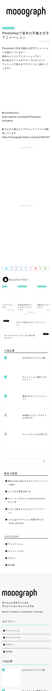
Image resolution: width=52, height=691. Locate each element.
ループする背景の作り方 (19, 430)
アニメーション (16, 482)
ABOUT (6, 667)
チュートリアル (8, 28)
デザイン (12, 496)
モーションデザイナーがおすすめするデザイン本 (26, 439)
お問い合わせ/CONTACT (14, 673)
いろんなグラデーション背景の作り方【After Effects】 (25, 460)
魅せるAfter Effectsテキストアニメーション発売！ (27, 421)
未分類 (11, 503)
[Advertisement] (26, 176)
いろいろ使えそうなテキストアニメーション (26, 449)
